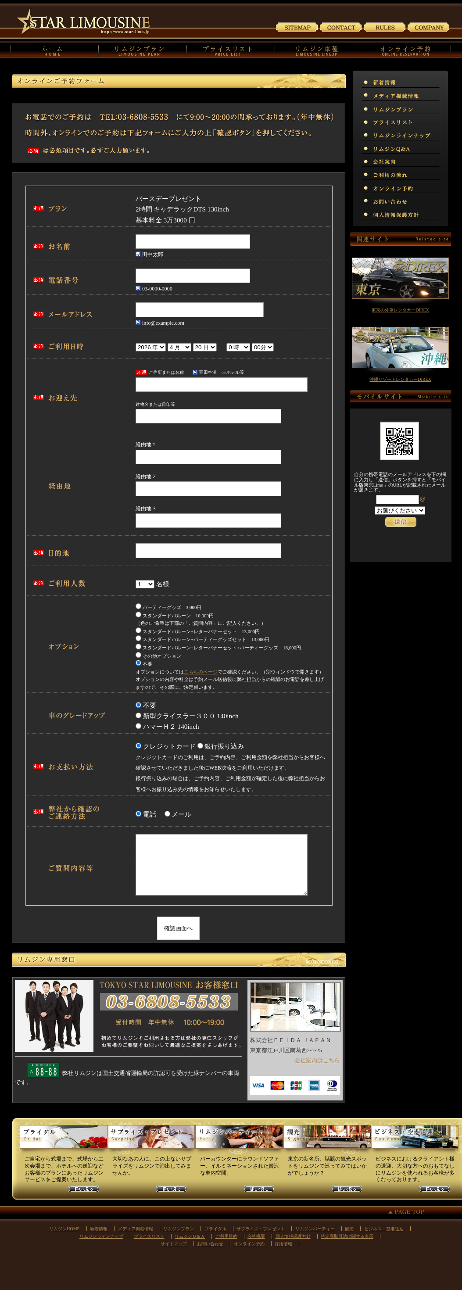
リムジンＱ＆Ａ (190, 1236)
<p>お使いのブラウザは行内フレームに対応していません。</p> (400, 521)
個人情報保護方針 (293, 1236)
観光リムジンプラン (327, 1140)
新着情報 (98, 1228)
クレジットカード (169, 746)
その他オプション (158, 656)
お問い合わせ (341, 26)
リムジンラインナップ (101, 1236)
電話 (153, 814)
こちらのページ (201, 671)
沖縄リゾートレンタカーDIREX (400, 379)
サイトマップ (297, 26)
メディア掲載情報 (135, 1228)
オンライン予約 (249, 1243)
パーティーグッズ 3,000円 (169, 607)
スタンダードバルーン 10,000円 (175, 615)
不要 (144, 663)
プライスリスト (149, 1236)
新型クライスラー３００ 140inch (190, 716)
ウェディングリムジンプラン (63, 1140)
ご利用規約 (385, 26)
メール (181, 814)
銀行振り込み (224, 746)
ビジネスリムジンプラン (414, 1140)
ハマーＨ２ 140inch (171, 726)
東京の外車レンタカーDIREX (400, 310)
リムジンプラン (178, 1228)
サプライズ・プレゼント (260, 1228)
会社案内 (429, 26)
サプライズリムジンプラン (151, 1140)
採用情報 (283, 1243)
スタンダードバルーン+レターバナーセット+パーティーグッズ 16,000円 (218, 647)
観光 (349, 1228)
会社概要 (256, 1236)
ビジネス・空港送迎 (384, 1228)
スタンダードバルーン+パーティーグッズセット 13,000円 (202, 639)
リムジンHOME (64, 1228)
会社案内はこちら (317, 1060)
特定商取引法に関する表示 (347, 1236)
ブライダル (215, 1228)
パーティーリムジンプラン (239, 1140)
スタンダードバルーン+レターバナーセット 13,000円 (198, 631)
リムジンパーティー (315, 1228)
